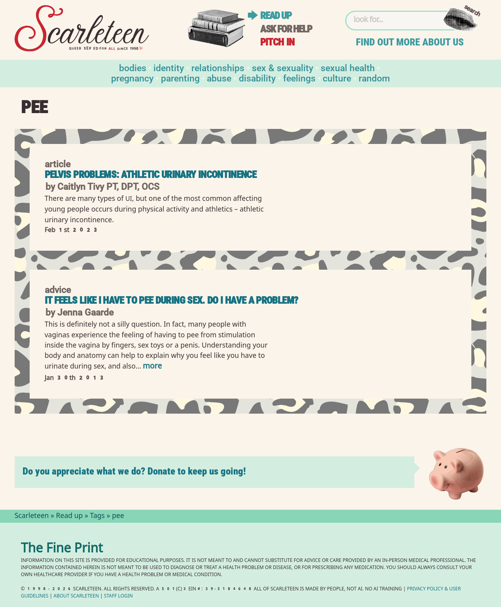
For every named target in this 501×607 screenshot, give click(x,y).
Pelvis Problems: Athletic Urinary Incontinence (151, 174)
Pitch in (277, 42)
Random (374, 77)
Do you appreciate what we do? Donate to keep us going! (134, 471)
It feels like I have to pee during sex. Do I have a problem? (171, 300)
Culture (337, 77)
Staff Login (118, 596)
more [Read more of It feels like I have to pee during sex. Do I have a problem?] (152, 366)
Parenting (180, 77)
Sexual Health (348, 67)
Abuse (219, 77)
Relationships (217, 67)
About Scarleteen (76, 596)
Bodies (132, 67)
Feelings (299, 77)
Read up (275, 15)
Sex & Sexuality (282, 67)
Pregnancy (132, 77)
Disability (257, 77)
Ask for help (286, 29)
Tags (97, 516)
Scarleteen (32, 516)
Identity (168, 67)
